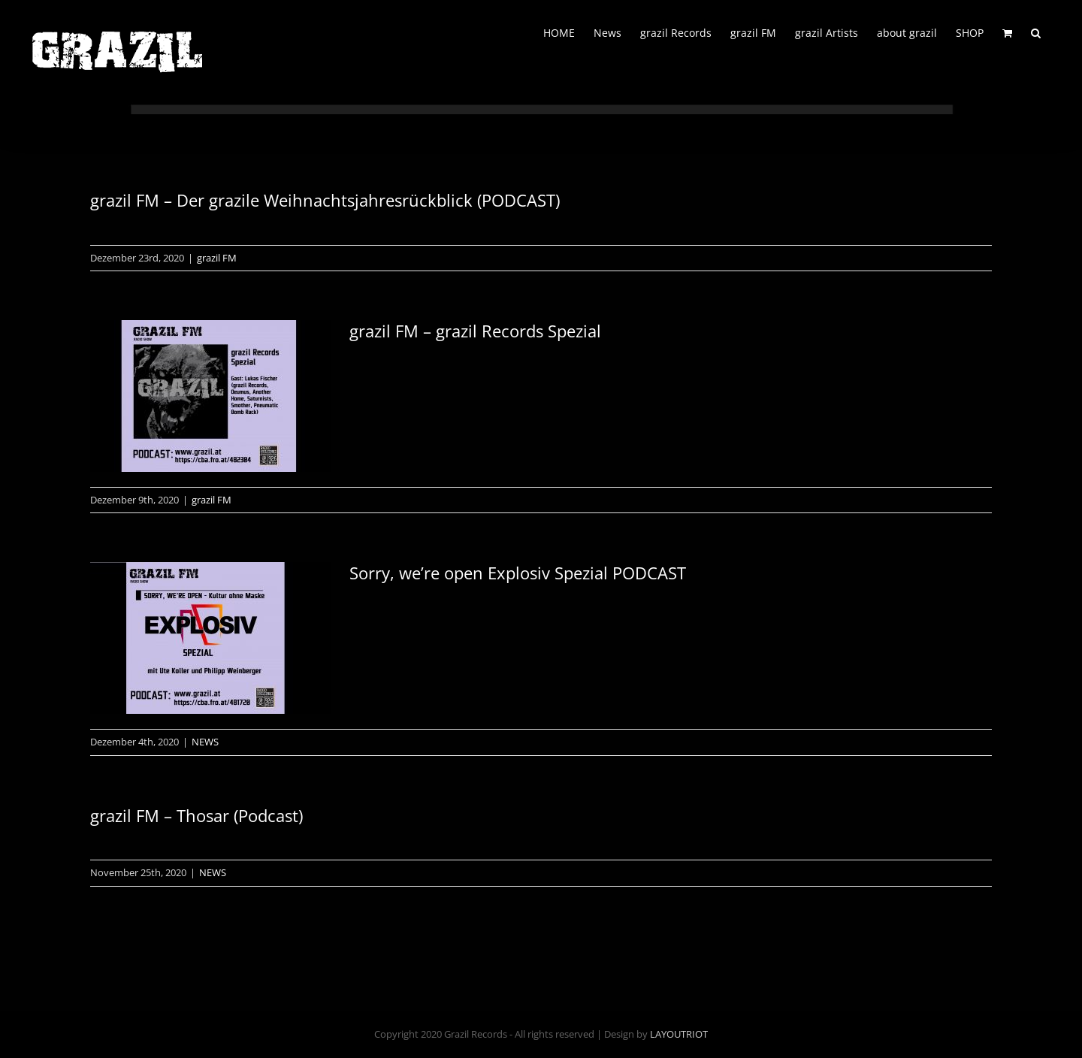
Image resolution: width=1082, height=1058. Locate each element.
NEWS (205, 741)
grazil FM (217, 257)
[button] (1036, 31)
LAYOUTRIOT (679, 1034)
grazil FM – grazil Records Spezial (475, 330)
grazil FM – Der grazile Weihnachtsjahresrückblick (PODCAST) (325, 200)
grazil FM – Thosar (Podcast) (196, 815)
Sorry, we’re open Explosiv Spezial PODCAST (517, 572)
